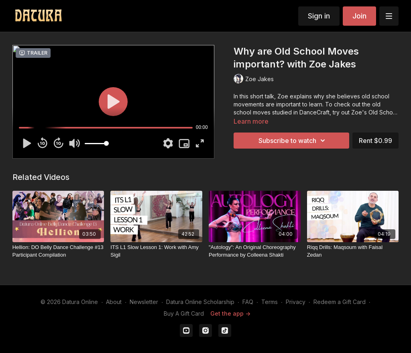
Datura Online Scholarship (200, 301)
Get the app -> (230, 313)
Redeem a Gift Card (339, 301)
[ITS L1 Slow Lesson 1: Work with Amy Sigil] (156, 251)
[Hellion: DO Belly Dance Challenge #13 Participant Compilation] (58, 251)
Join (359, 16)
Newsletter (144, 301)
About (114, 301)
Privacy (295, 301)
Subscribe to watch (293, 140)
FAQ (247, 301)
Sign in (319, 16)
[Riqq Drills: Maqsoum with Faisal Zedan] (353, 251)
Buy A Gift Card (184, 313)
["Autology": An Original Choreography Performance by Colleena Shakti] (255, 251)
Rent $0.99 (375, 141)
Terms (269, 301)
